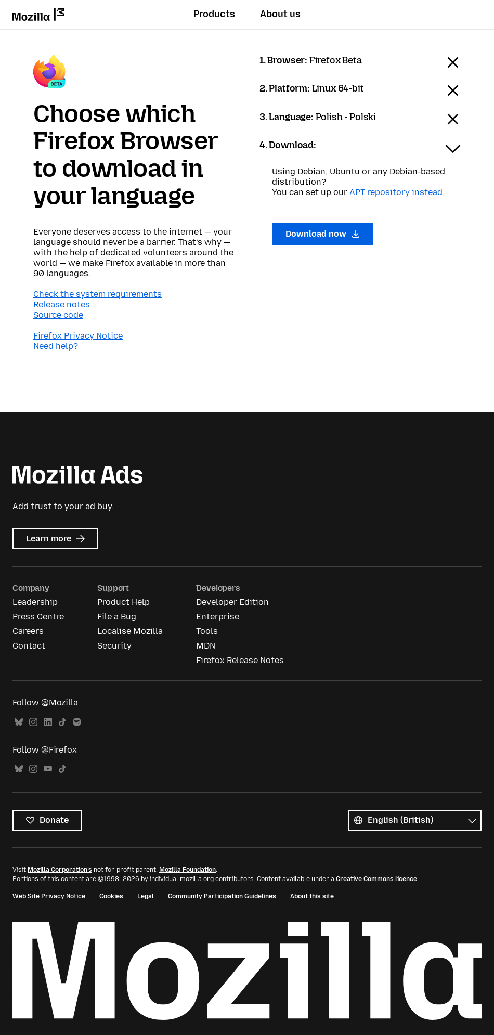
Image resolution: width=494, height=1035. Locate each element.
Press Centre (38, 617)
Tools (207, 631)
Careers (28, 631)
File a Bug (116, 617)
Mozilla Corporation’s (60, 869)
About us (280, 14)
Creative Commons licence (376, 879)
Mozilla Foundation (187, 869)
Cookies (111, 896)
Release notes (61, 304)
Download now (322, 234)
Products (214, 14)
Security (114, 646)
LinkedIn (48, 722)
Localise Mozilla (130, 631)
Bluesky (18, 722)
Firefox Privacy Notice (78, 336)
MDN (205, 646)
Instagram (33, 722)
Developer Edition (232, 602)
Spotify (77, 722)
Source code (58, 315)
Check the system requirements (97, 294)
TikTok (62, 722)
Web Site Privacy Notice (48, 896)
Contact (28, 646)
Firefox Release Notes (240, 660)
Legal (145, 896)
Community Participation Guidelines (222, 896)
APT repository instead (396, 192)
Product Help (123, 602)
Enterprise (217, 617)
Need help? (55, 346)
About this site (312, 896)
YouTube (48, 768)
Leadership (35, 602)
